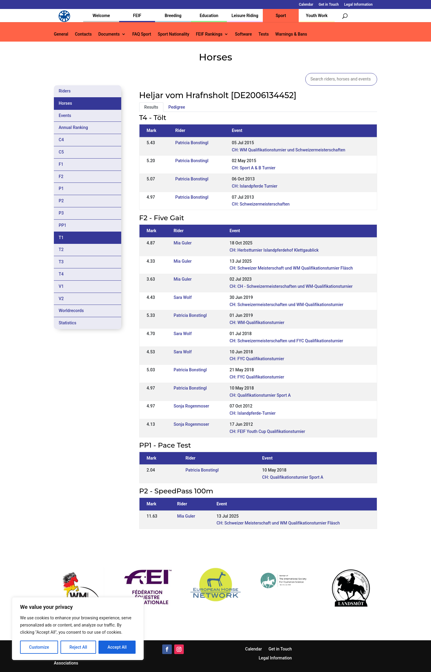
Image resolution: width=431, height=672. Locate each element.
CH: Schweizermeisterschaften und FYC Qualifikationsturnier (286, 340)
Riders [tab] (65, 91)
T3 (61, 261)
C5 (61, 152)
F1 (61, 164)
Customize (39, 647)
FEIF (137, 15)
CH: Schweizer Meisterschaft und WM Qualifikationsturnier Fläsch (291, 268)
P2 (61, 200)
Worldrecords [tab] (71, 310)
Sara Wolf (183, 297)
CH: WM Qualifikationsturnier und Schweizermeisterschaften (288, 150)
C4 (61, 139)
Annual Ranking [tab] (73, 127)
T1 (61, 237)
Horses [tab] (65, 103)
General (61, 34)
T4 (61, 274)
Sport (281, 15)
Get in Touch (329, 5)
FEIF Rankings (209, 34)
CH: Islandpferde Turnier (254, 186)
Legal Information (358, 5)
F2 (61, 176)
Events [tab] (65, 115)
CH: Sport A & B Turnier (254, 167)
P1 (61, 188)
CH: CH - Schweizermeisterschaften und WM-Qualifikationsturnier (291, 286)
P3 (61, 213)
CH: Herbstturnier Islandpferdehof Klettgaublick (274, 250)
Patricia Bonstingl (192, 142)
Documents (109, 34)
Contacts (83, 34)
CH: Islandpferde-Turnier (253, 413)
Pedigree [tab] (177, 107)
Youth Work (316, 15)
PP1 (62, 225)
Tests (263, 34)
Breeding (173, 15)
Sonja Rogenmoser (191, 406)
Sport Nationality (173, 34)
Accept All (117, 647)
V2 (61, 298)
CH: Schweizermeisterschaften (261, 204)
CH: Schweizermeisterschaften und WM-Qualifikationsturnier (286, 304)
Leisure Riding (244, 15)
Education (209, 15)
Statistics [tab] (67, 322)
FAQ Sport (141, 34)
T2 (61, 249)
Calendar (306, 5)
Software (243, 34)
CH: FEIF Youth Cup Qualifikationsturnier (267, 431)
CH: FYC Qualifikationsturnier (257, 358)
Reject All (78, 647)
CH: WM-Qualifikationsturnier (257, 322)
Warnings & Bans (291, 34)
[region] (78, 628)
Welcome (101, 15)
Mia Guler (183, 243)
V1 (61, 286)
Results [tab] (151, 107)
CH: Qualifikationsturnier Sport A (260, 395)
